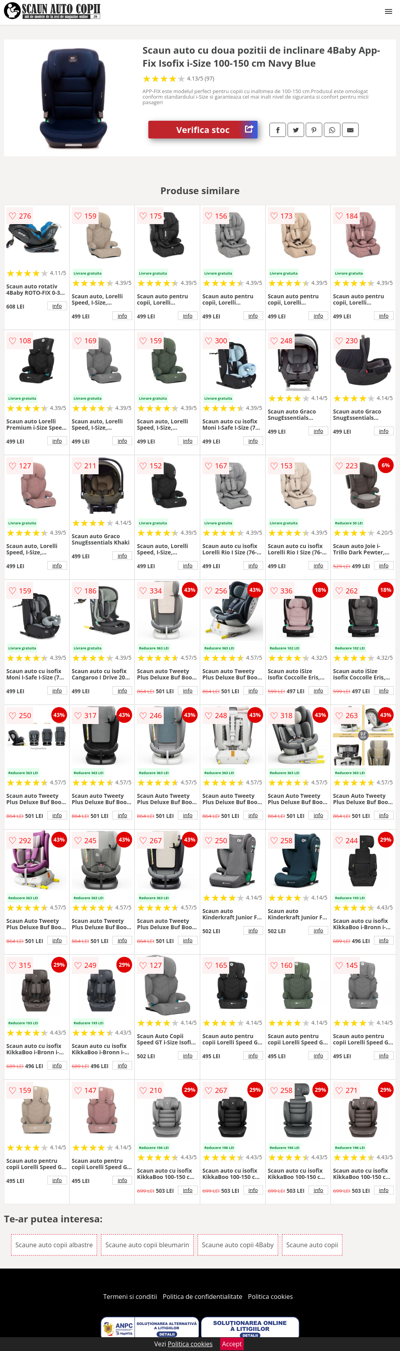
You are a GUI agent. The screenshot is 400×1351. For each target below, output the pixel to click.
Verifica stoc (217, 129)
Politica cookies (270, 1296)
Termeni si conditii (130, 1296)
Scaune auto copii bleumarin (147, 1245)
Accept (232, 1344)
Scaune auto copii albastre (54, 1245)
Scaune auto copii (312, 1245)
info (57, 305)
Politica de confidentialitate (203, 1296)
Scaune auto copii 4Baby (238, 1245)
